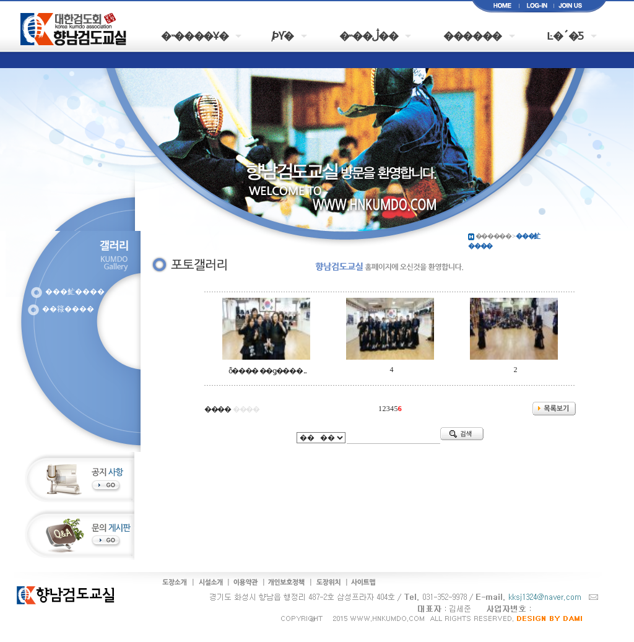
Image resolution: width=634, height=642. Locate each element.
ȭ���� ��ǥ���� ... (267, 371)
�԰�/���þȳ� (283, 35)
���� (217, 409)
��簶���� (68, 309)
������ (472, 35)
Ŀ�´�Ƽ (565, 35)
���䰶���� (75, 291)
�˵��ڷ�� (368, 35)
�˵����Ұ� (194, 35)
